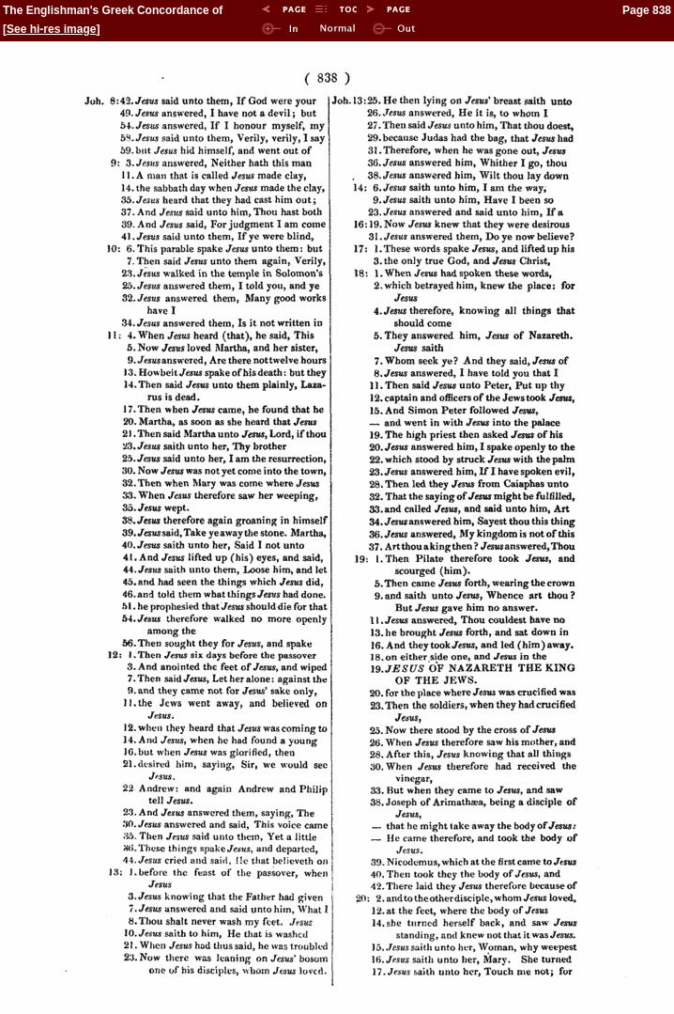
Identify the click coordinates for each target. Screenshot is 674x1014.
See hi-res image (51, 29)
